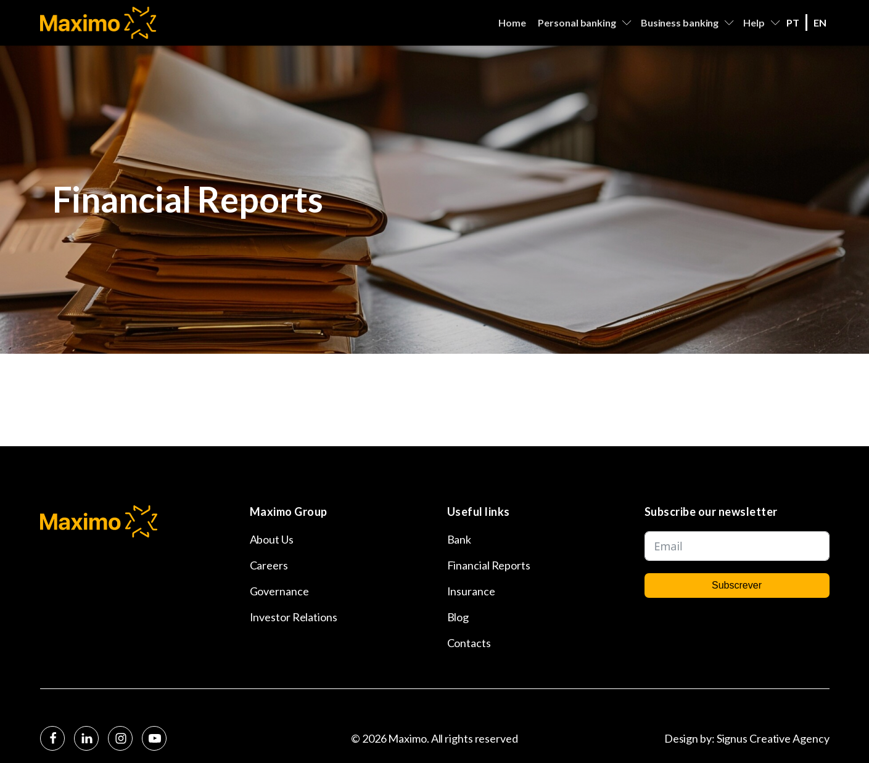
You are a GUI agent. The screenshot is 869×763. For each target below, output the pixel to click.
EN (819, 22)
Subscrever (737, 585)
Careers (269, 565)
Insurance (471, 591)
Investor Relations (293, 617)
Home (512, 22)
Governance (279, 591)
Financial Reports (488, 565)
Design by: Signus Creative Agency (747, 738)
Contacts (469, 643)
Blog (458, 617)
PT (792, 22)
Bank (459, 539)
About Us (272, 539)
